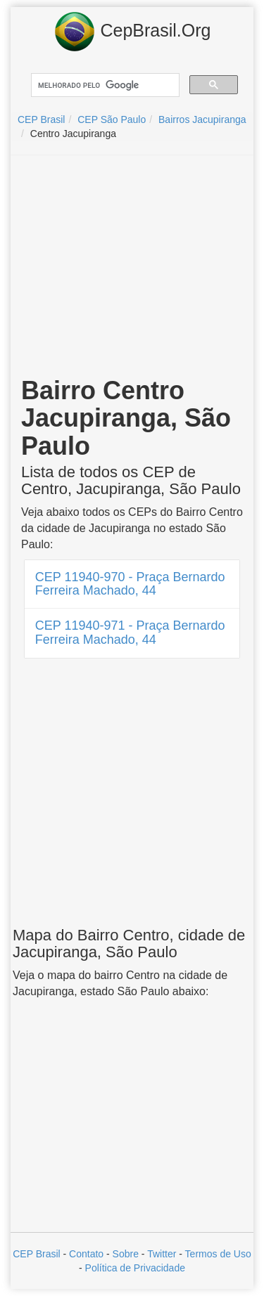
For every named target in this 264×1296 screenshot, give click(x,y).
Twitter (161, 1253)
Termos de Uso (218, 1253)
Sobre (126, 1253)
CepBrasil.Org (132, 32)
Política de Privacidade (135, 1268)
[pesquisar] (104, 85)
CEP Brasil (36, 1253)
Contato (86, 1253)
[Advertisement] (132, 267)
